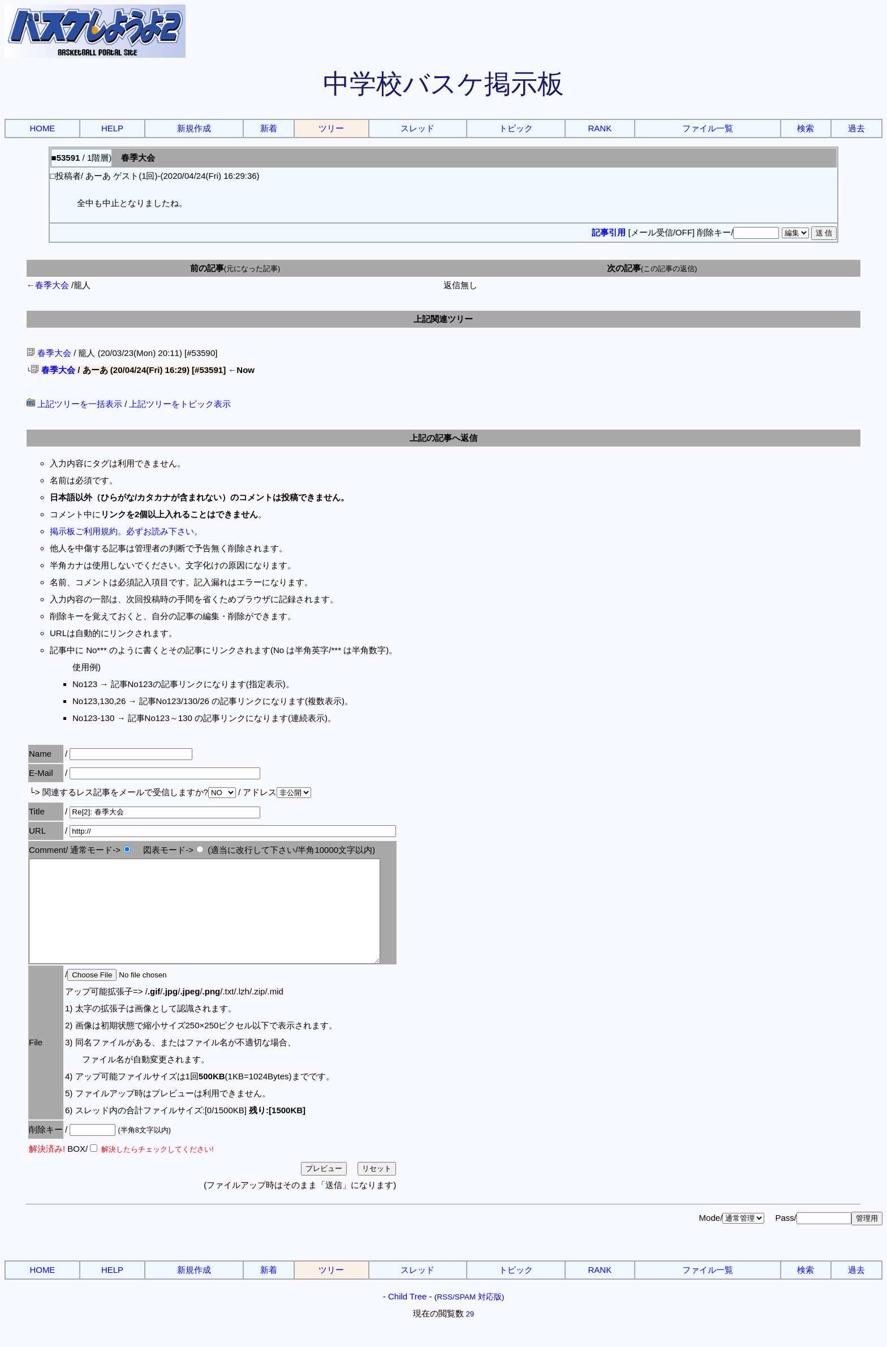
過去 (856, 128)
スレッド (417, 128)
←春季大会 (48, 285)
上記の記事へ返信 (443, 438)
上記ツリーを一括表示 (74, 404)
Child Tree (407, 1317)
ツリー (331, 128)
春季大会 (49, 353)
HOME (42, 128)
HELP (112, 128)
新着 (268, 128)
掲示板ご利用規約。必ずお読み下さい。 (126, 531)
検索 (805, 128)
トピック (516, 128)
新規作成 (194, 128)
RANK (600, 128)
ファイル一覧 (707, 128)
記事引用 (609, 232)
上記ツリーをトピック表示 (180, 404)
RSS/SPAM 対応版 (469, 1317)
